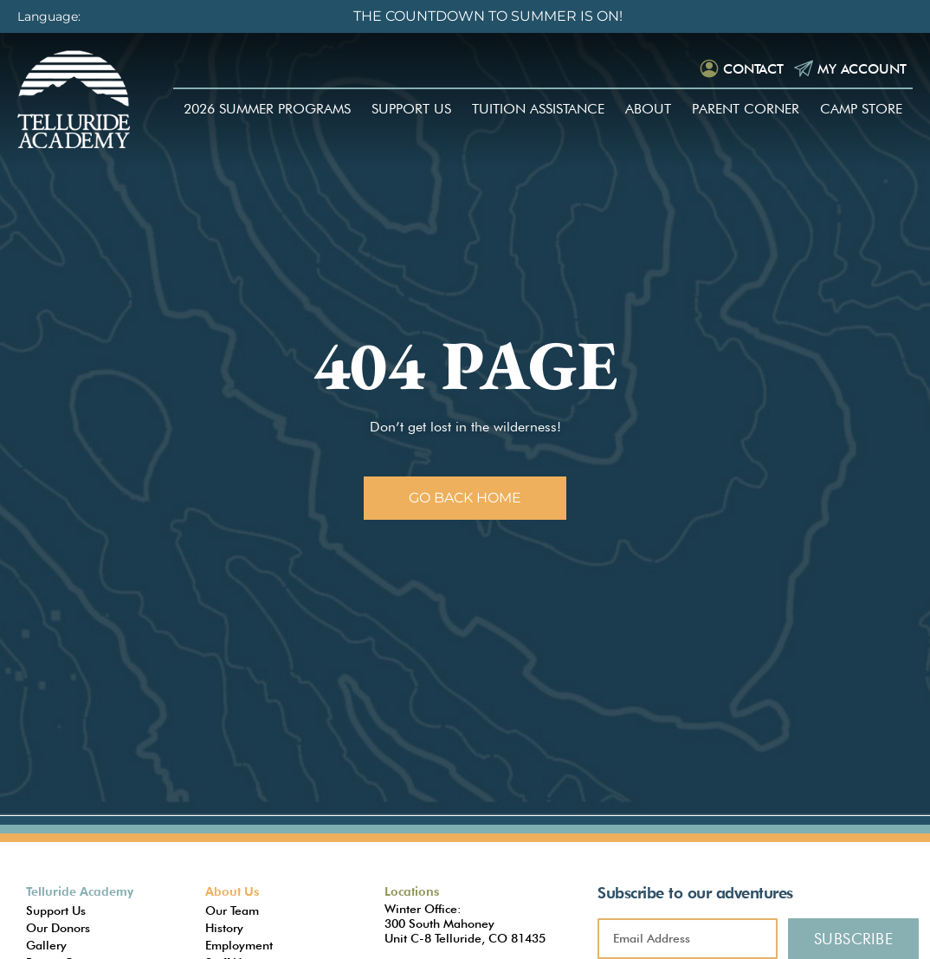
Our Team (232, 910)
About (648, 111)
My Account (857, 70)
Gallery (46, 945)
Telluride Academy (79, 891)
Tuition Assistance (538, 111)
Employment (239, 945)
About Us (232, 891)
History (224, 928)
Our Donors (58, 928)
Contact (745, 70)
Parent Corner (745, 111)
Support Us (411, 111)
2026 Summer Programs (267, 111)
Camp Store (861, 111)
